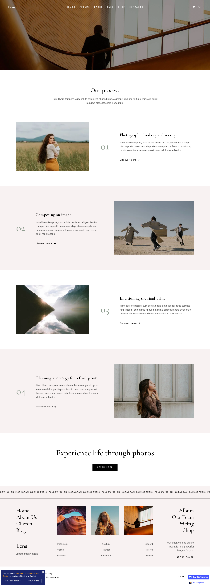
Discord (149, 544)
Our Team (183, 517)
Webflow (54, 577)
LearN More (105, 467)
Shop (121, 7)
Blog (21, 530)
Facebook (106, 555)
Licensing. (48, 574)
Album (186, 510)
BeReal (149, 555)
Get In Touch (185, 557)
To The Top (186, 576)
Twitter (106, 549)
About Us (26, 517)
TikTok (149, 549)
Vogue (60, 549)
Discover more (130, 159)
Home (22, 510)
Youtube (106, 544)
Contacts (136, 7)
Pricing (186, 523)
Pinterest (62, 555)
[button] (71, 7)
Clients (24, 523)
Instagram (62, 544)
